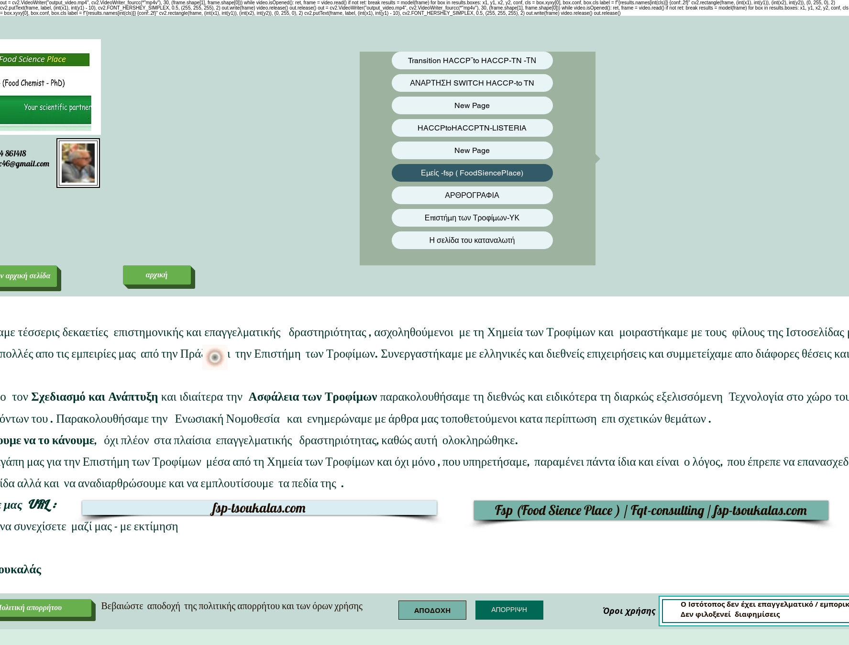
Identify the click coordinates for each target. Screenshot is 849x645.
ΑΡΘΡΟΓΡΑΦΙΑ (472, 195)
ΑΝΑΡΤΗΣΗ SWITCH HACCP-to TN (472, 82)
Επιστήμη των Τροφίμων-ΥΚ (472, 217)
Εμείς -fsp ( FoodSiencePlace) (472, 172)
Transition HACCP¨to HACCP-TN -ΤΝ (472, 60)
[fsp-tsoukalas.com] (259, 508)
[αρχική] (157, 274)
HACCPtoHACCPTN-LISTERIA (472, 127)
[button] (432, 610)
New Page (472, 105)
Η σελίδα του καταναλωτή (472, 240)
